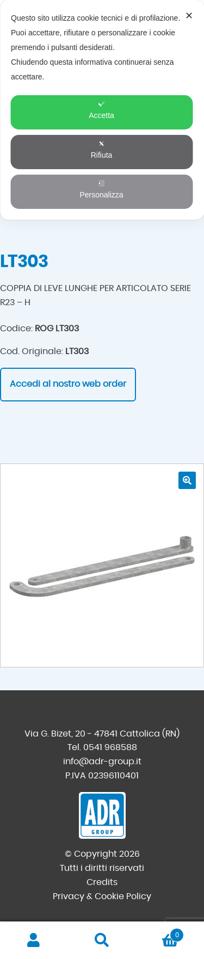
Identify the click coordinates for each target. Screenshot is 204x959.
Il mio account (34, 940)
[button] (187, 480)
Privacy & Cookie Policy (102, 896)
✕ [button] (189, 15)
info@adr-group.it (102, 761)
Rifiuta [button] (102, 149)
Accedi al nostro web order (68, 384)
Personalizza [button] (101, 189)
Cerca (102, 940)
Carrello (160, 933)
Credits (102, 882)
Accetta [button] (101, 110)
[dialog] (102, 110)
